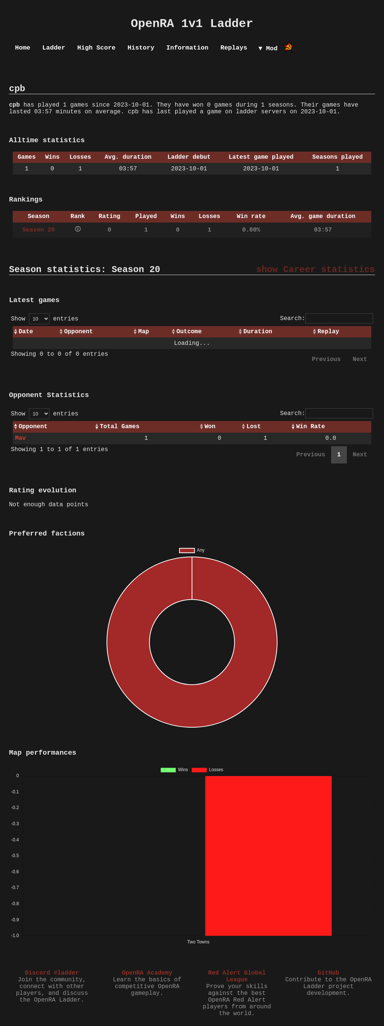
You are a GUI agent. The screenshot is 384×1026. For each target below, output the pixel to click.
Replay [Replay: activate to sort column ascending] (328, 331)
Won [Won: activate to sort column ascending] (209, 426)
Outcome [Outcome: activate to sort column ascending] (189, 331)
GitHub (328, 973)
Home (22, 47)
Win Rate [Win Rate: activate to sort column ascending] (310, 426)
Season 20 (38, 230)
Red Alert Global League (237, 976)
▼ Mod (268, 48)
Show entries (44, 319)
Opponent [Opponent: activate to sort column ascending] (78, 331)
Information (187, 47)
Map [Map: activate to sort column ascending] (143, 331)
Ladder (53, 47)
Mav (20, 438)
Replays (233, 47)
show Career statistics (315, 270)
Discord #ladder (52, 973)
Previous (326, 359)
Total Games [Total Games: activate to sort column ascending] (120, 426)
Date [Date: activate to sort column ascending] (26, 331)
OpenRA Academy (147, 973)
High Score (96, 47)
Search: (326, 318)
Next (360, 359)
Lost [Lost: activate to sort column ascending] (253, 426)
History (141, 47)
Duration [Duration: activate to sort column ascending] (257, 331)
